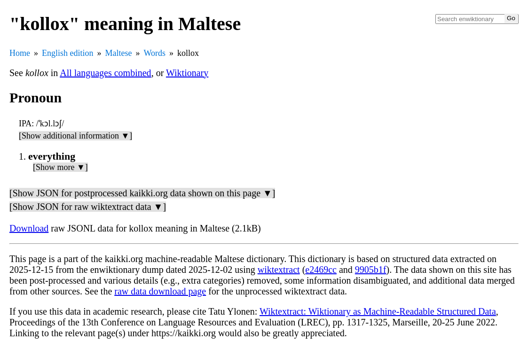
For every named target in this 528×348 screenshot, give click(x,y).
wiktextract (279, 269)
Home (19, 53)
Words (154, 53)
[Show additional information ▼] (75, 135)
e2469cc (321, 269)
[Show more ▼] (60, 167)
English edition (68, 53)
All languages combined (105, 73)
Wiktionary (187, 73)
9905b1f (370, 269)
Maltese (118, 53)
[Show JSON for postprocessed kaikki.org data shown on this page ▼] (142, 193)
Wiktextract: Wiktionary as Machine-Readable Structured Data (378, 311)
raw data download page (160, 291)
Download (28, 228)
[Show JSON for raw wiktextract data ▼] (87, 206)
